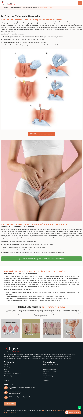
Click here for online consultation (41, 134)
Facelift (45, 373)
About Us (7, 365)
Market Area (7, 378)
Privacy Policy (8, 376)
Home (6, 7)
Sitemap (6, 380)
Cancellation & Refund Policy (12, 373)
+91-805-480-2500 (14, 392)
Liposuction (46, 380)
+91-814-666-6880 (14, 394)
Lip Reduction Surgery (49, 367)
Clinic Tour (7, 371)
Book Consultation (72, 412)
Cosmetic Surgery (15, 7)
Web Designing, (58, 410)
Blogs (6, 369)
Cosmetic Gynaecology (30, 7)
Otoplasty (45, 378)
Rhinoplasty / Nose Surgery (50, 365)
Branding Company (10, 412)
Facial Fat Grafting (48, 376)
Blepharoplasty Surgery (49, 371)
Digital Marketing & (69, 410)
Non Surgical (8, 367)
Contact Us (10, 404)
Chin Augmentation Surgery (50, 369)
